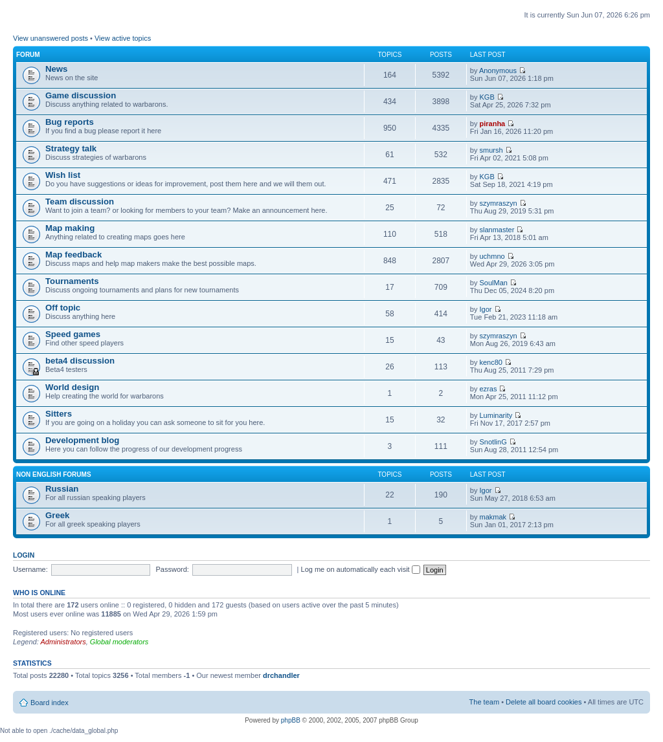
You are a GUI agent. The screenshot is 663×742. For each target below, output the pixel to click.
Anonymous (498, 70)
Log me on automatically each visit (360, 569)
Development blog (82, 440)
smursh (491, 150)
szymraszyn (498, 203)
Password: (172, 569)
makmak (493, 517)
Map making (70, 228)
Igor (486, 309)
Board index (49, 702)
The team (484, 702)
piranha (493, 123)
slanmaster (497, 230)
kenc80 (491, 362)
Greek (57, 515)
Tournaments (72, 281)
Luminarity (496, 415)
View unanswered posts (50, 38)
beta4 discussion (80, 361)
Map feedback (73, 254)
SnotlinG (493, 442)
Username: (30, 569)
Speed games (72, 334)
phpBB (290, 720)
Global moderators (119, 642)
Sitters (58, 414)
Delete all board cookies (543, 702)
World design (72, 387)
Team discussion (79, 201)
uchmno (492, 256)
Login (23, 555)
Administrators (62, 642)
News (56, 69)
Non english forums (53, 474)
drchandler (281, 675)
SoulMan (494, 283)
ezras (488, 389)
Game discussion (80, 95)
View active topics (123, 38)
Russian (61, 489)
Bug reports (69, 122)
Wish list (62, 175)
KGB (487, 97)
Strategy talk (70, 148)
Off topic (62, 307)
